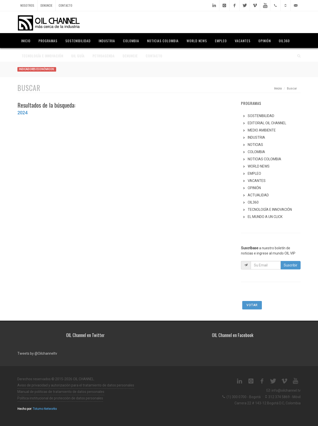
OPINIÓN (254, 188)
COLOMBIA (256, 152)
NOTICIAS (255, 145)
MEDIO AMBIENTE (262, 130)
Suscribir (290, 265)
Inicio (278, 88)
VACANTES (257, 181)
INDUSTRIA (256, 137)
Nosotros (27, 5)
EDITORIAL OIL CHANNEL (267, 123)
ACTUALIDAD (258, 195)
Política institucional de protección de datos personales (60, 398)
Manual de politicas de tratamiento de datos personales (60, 392)
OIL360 (253, 202)
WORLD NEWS (259, 166)
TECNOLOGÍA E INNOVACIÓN (270, 210)
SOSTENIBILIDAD (261, 116)
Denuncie (46, 5)
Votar (252, 305)
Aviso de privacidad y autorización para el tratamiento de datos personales (75, 385)
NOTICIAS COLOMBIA (264, 159)
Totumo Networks (45, 409)
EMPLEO (254, 173)
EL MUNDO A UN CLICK (265, 217)
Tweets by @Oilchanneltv (37, 353)
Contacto (65, 5)
